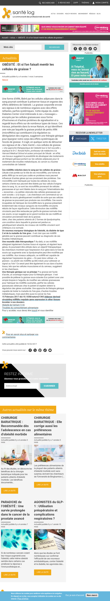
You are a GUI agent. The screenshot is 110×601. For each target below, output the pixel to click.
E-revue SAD (64, 3)
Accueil (5, 38)
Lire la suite (10, 491)
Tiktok (90, 48)
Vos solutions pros (99, 175)
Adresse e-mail (11, 381)
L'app (75, 3)
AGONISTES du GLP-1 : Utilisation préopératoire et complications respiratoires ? (49, 510)
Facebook (75, 48)
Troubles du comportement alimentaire (20, 307)
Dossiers (60, 14)
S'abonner (49, 386)
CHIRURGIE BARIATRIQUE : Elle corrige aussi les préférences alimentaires (48, 426)
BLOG (99, 14)
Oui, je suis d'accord (74, 595)
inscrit (34, 310)
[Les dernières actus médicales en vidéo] (89, 218)
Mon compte (102, 3)
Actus (53, 14)
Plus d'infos (22, 598)
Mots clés (8, 47)
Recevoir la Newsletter (89, 133)
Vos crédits (99, 164)
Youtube (50, 350)
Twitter (80, 48)
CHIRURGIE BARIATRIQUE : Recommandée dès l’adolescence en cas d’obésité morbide (16, 426)
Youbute (95, 48)
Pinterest (85, 48)
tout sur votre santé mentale (100, 152)
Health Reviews (71, 14)
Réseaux (92, 14)
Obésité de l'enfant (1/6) (13, 305)
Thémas (85, 3)
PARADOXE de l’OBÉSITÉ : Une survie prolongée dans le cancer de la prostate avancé (15, 510)
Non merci (92, 595)
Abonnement (83, 14)
